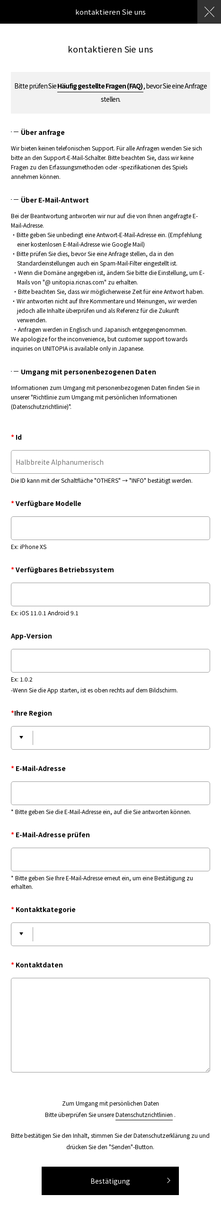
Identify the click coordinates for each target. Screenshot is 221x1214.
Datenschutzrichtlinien (144, 1114)
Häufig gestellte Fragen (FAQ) (100, 85)
